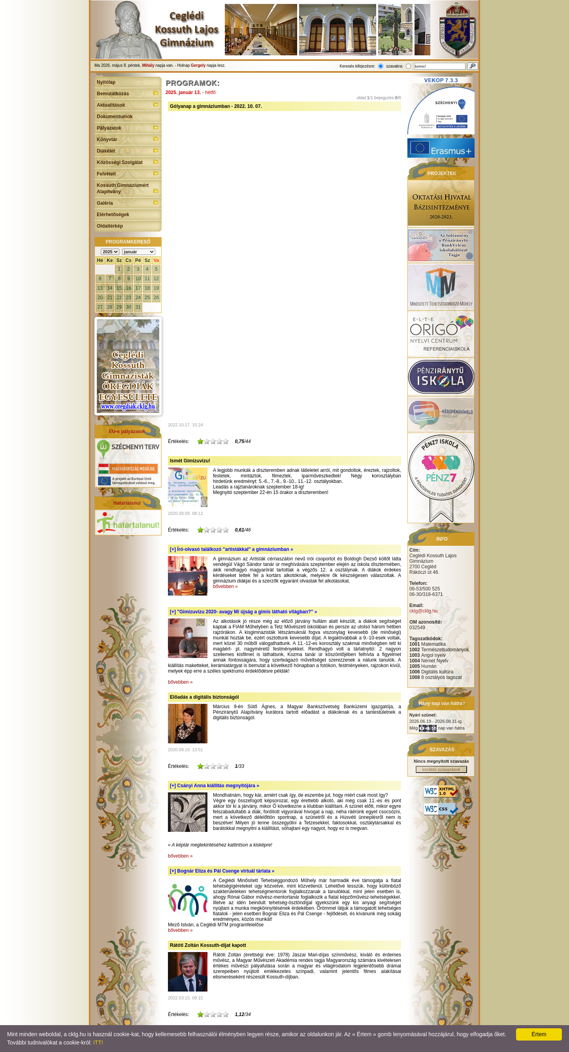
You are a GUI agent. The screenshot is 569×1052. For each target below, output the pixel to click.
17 (138, 288)
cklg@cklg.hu (423, 611)
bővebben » (225, 586)
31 (138, 307)
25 (147, 297)
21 (109, 297)
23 (128, 297)
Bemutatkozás (128, 92)
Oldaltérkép (110, 226)
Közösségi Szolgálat (128, 161)
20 (100, 297)
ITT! (98, 1042)
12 (156, 278)
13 (100, 288)
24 (138, 297)
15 (119, 288)
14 (109, 288)
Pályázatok (128, 127)
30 (128, 307)
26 (156, 297)
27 (100, 307)
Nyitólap (106, 82)
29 (119, 307)
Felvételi (128, 173)
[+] (231, 549)
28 (109, 307)
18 (147, 288)
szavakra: (394, 66)
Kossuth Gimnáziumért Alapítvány (128, 188)
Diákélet (128, 150)
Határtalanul (127, 503)
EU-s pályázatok (127, 431)
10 (138, 278)
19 (156, 288)
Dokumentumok (115, 116)
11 (147, 278)
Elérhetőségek (113, 214)
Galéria (128, 202)
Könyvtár (128, 138)
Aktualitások (128, 104)
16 (128, 288)
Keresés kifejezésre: (357, 66)
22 (119, 297)
